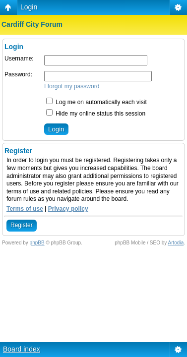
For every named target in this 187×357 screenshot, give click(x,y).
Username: (19, 58)
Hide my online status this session (95, 113)
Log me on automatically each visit (96, 102)
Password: (18, 74)
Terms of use (24, 208)
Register (21, 225)
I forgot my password (71, 86)
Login (28, 7)
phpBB (37, 242)
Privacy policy (68, 208)
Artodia (176, 242)
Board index (21, 349)
